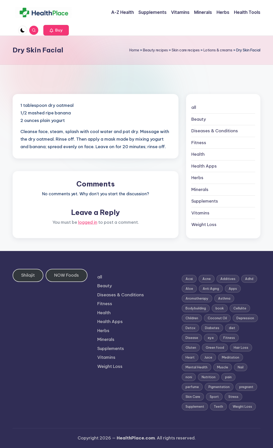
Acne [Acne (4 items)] (206, 279)
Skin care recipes (186, 50)
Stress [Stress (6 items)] (233, 397)
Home (134, 50)
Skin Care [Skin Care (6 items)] (193, 397)
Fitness (198, 142)
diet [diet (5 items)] (232, 328)
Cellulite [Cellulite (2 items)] (239, 308)
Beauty (198, 119)
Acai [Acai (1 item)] (189, 279)
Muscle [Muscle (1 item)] (222, 367)
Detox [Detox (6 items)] (190, 328)
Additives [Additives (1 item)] (227, 279)
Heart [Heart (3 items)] (190, 357)
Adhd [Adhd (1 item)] (249, 279)
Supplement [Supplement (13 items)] (195, 406)
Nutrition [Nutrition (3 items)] (209, 377)
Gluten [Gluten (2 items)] (191, 347)
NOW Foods (66, 275)
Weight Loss (204, 224)
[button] (56, 30)
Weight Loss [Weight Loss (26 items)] (242, 406)
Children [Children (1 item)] (192, 318)
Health (198, 154)
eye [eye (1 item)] (211, 338)
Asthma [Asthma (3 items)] (224, 298)
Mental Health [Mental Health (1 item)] (196, 367)
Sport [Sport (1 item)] (214, 397)
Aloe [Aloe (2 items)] (189, 288)
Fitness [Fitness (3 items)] (229, 338)
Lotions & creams (217, 50)
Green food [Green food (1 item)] (215, 347)
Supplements (204, 201)
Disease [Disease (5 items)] (192, 338)
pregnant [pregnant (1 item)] (246, 387)
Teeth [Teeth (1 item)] (218, 406)
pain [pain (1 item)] (228, 377)
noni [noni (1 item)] (189, 377)
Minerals (199, 189)
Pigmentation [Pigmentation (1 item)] (219, 387)
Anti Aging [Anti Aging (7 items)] (211, 288)
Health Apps (204, 166)
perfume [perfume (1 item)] (192, 387)
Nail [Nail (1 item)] (241, 367)
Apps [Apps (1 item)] (233, 288)
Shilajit (28, 275)
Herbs (197, 177)
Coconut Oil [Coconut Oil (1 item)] (217, 318)
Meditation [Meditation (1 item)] (230, 357)
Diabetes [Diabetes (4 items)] (212, 328)
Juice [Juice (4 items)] (208, 357)
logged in (87, 222)
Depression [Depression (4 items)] (245, 318)
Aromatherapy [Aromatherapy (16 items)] (197, 298)
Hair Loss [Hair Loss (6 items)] (241, 347)
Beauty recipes (155, 50)
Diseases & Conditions (214, 131)
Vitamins (200, 213)
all (193, 107)
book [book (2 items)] (220, 308)
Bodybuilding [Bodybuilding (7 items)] (196, 308)
